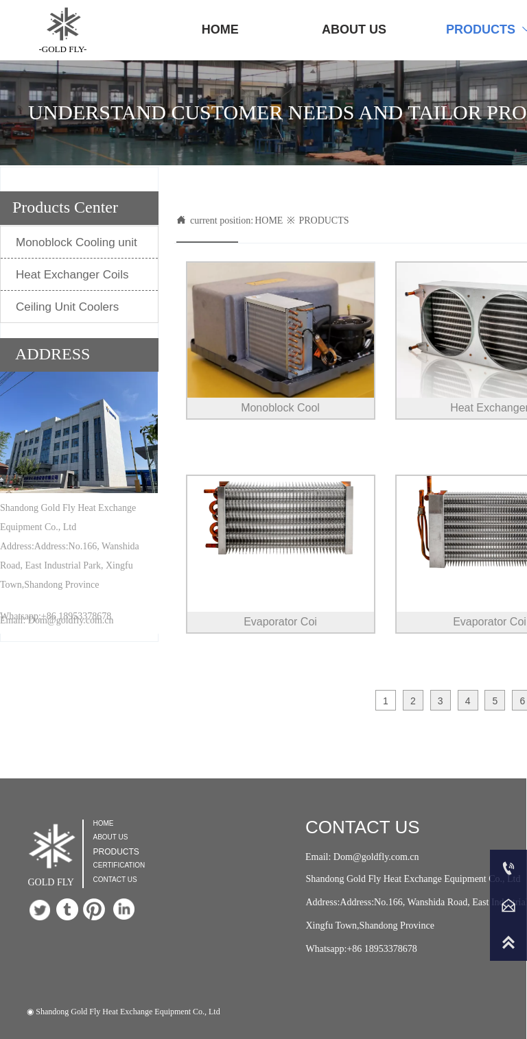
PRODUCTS (323, 220)
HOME (269, 220)
